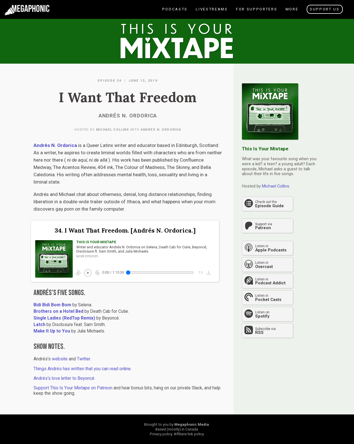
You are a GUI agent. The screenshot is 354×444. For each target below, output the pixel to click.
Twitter (83, 359)
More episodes (87, 256)
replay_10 (78, 272)
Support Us (325, 9)
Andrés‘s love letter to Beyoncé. (64, 378)
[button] (210, 272)
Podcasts (175, 13)
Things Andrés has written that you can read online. (83, 368)
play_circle (87, 272)
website (60, 359)
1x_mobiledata (200, 272)
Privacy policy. (161, 434)
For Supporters (256, 13)
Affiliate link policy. (189, 434)
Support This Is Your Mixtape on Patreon (73, 388)
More (291, 13)
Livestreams (211, 13)
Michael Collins (112, 129)
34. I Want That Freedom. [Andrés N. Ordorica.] (125, 230)
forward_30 (97, 272)
